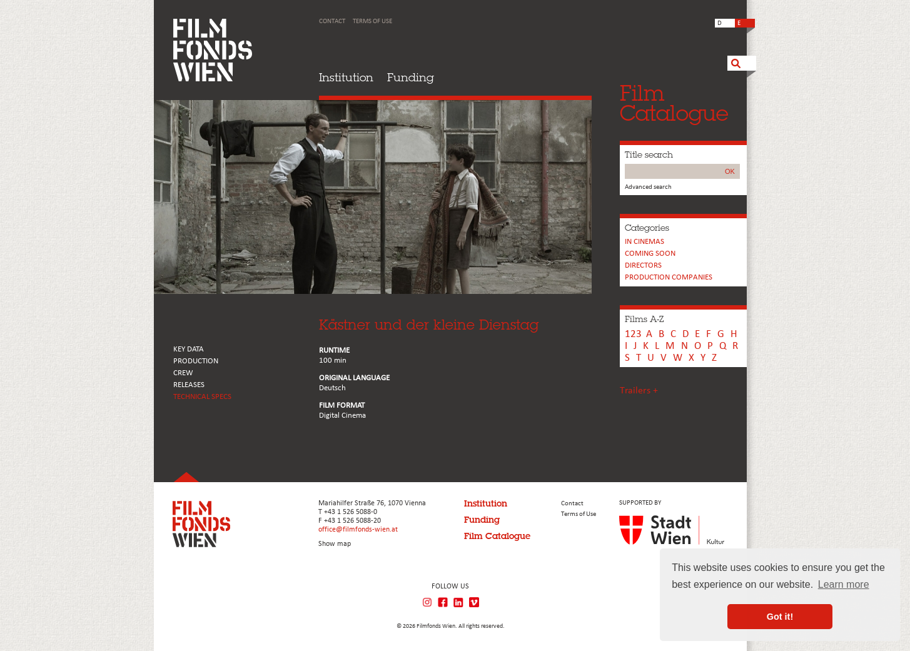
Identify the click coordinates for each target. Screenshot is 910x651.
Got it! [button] (780, 617)
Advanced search (648, 187)
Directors (643, 265)
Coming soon (650, 254)
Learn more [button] (843, 584)
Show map (334, 544)
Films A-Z (644, 319)
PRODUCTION (195, 361)
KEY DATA (188, 349)
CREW (183, 373)
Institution (346, 77)
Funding (410, 77)
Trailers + (639, 391)
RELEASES (189, 385)
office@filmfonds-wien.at (358, 529)
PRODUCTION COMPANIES (668, 277)
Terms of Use (372, 21)
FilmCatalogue (674, 102)
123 (633, 334)
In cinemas (644, 242)
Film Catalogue (497, 536)
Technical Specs (202, 397)
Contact (332, 21)
